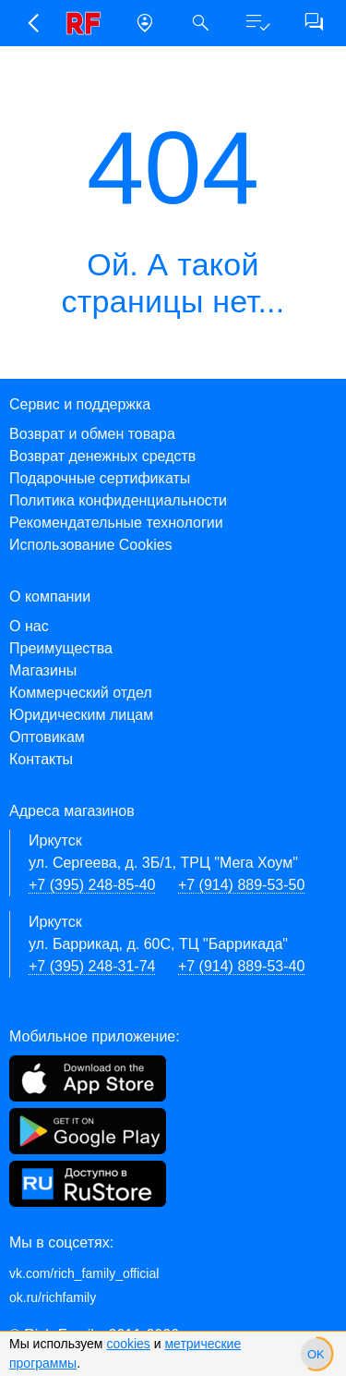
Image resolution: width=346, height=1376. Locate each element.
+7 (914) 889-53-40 (241, 966)
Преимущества (61, 648)
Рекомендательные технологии (116, 522)
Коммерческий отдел (80, 692)
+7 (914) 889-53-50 (241, 885)
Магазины (43, 670)
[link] (88, 23)
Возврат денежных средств (102, 456)
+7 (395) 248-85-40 (92, 885)
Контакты (41, 759)
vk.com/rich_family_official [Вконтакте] (84, 1273)
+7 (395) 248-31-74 (92, 966)
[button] (31, 23)
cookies (127, 1343)
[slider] (316, 1353)
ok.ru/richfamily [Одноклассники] (52, 1297)
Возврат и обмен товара (92, 434)
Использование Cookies (91, 545)
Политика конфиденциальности (118, 500)
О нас (29, 626)
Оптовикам (47, 737)
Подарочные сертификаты (99, 478)
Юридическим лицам (81, 715)
